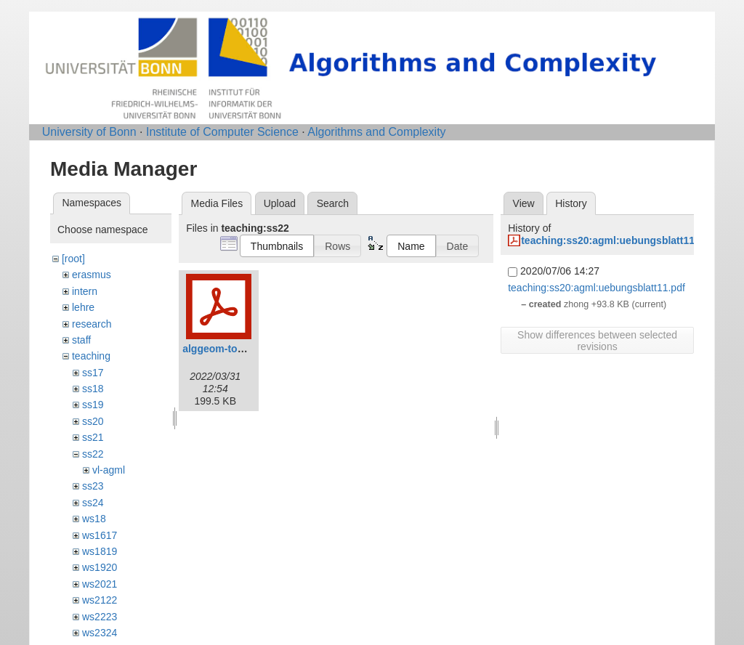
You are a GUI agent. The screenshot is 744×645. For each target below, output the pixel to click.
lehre (83, 307)
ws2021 (99, 584)
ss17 (93, 372)
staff (81, 340)
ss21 (93, 437)
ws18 (94, 518)
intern (84, 291)
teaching (91, 356)
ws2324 (99, 632)
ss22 (93, 454)
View (524, 203)
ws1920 (99, 567)
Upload (280, 203)
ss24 (93, 502)
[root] (73, 258)
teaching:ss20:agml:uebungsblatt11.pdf (617, 240)
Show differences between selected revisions (597, 340)
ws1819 (99, 551)
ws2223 (99, 616)
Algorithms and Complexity (376, 132)
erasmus (91, 274)
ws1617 (99, 535)
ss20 (93, 421)
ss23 (93, 486)
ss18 (93, 388)
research (91, 324)
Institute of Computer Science (222, 132)
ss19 (93, 404)
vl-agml (108, 470)
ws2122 (99, 600)
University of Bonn (89, 132)
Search (333, 203)
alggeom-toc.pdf (222, 348)
